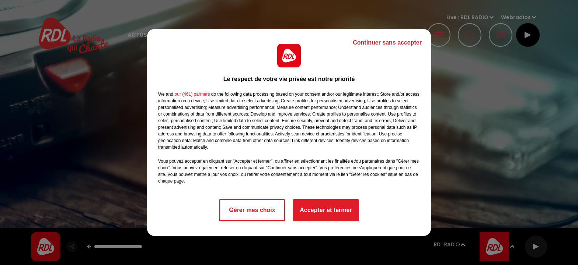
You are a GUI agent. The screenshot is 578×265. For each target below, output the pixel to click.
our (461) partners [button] (192, 94)
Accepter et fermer (326, 210)
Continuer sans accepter (387, 42)
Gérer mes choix (252, 210)
